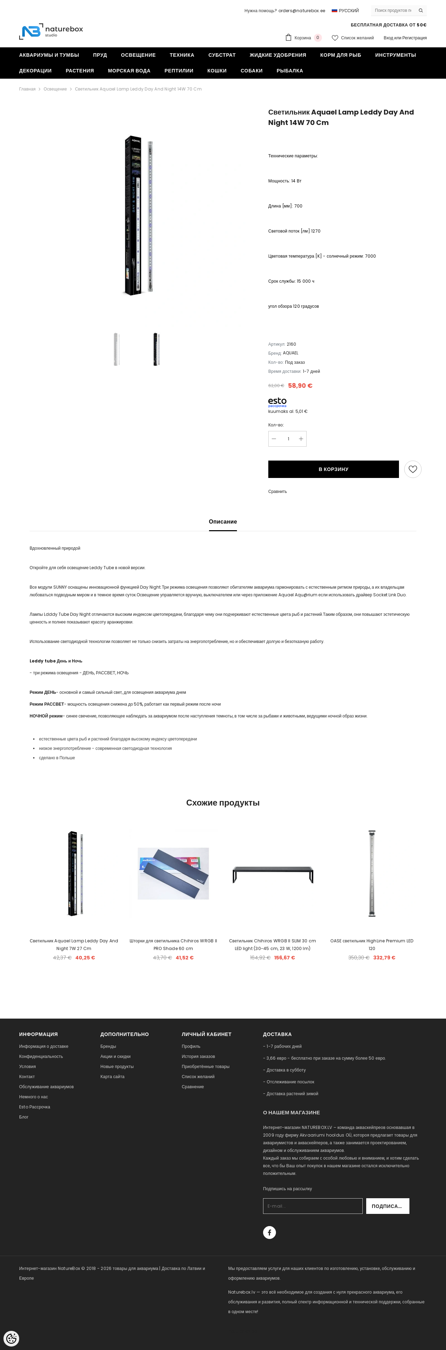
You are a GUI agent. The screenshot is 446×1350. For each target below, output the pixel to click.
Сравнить (277, 491)
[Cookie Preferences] (11, 1339)
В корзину (334, 469)
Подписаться (390, 1206)
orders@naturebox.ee (301, 11)
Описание (223, 522)
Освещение (55, 89)
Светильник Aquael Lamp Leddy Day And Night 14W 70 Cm (138, 89)
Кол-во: (276, 425)
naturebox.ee (242, 1331)
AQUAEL (290, 353)
